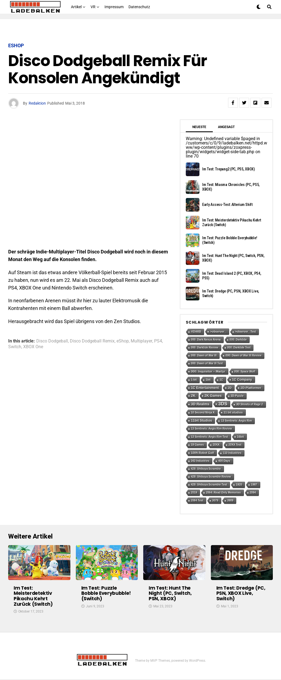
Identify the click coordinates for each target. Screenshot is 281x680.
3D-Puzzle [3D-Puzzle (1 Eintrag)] (237, 395)
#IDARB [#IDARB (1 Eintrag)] (196, 331)
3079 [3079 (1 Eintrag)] (215, 500)
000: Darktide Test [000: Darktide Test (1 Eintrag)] (238, 347)
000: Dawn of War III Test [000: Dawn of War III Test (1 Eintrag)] (207, 363)
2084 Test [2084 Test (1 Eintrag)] (197, 500)
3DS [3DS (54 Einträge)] (222, 403)
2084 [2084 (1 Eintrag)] (253, 492)
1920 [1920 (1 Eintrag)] (239, 484)
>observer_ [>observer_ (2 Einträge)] (218, 331)
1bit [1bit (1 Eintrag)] (208, 379)
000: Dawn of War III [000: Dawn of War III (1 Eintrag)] (204, 355)
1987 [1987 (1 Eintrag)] (254, 484)
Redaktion (37, 103)
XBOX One (33, 347)
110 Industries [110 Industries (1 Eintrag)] (232, 452)
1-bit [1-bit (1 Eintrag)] (194, 379)
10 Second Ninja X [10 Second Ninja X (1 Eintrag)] (203, 412)
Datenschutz (139, 7)
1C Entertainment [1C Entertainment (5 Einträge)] (205, 388)
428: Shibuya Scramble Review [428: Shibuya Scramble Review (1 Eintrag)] (211, 476)
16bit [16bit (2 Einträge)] (240, 436)
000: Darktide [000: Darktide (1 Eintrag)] (238, 339)
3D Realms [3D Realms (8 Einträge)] (200, 404)
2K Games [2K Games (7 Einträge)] (213, 396)
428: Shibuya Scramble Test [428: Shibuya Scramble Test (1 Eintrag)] (209, 484)
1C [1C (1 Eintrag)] (221, 379)
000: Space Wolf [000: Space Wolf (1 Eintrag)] (244, 371)
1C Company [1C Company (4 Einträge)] (242, 380)
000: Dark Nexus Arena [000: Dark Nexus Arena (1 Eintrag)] (206, 339)
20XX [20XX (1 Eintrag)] (216, 444)
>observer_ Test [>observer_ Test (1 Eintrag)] (245, 331)
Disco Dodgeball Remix (92, 341)
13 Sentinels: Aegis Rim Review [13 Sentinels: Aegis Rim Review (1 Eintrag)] (211, 428)
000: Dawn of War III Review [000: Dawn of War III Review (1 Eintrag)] (243, 355)
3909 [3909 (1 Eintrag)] (230, 500)
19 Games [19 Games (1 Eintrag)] (197, 444)
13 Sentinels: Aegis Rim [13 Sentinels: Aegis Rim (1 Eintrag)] (236, 420)
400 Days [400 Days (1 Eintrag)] (224, 460)
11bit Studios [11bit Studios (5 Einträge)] (201, 420)
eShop (122, 341)
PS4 (158, 341)
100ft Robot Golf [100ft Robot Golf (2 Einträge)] (202, 452)
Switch (14, 347)
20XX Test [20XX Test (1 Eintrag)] (235, 444)
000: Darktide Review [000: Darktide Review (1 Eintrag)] (204, 347)
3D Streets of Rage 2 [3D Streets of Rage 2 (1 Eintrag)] (249, 404)
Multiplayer (141, 341)
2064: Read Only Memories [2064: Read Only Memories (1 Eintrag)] (223, 492)
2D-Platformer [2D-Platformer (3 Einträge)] (251, 387)
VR (93, 7)
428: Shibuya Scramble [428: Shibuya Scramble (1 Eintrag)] (206, 468)
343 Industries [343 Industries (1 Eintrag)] (200, 460)
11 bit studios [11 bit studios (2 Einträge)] (233, 412)
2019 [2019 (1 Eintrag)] (194, 492)
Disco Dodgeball (52, 341)
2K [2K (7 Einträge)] (193, 396)
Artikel (76, 7)
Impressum (114, 7)
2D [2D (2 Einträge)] (230, 387)
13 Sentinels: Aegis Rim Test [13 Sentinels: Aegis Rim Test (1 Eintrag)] (209, 436)
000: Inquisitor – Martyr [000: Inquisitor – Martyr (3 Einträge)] (208, 371)
